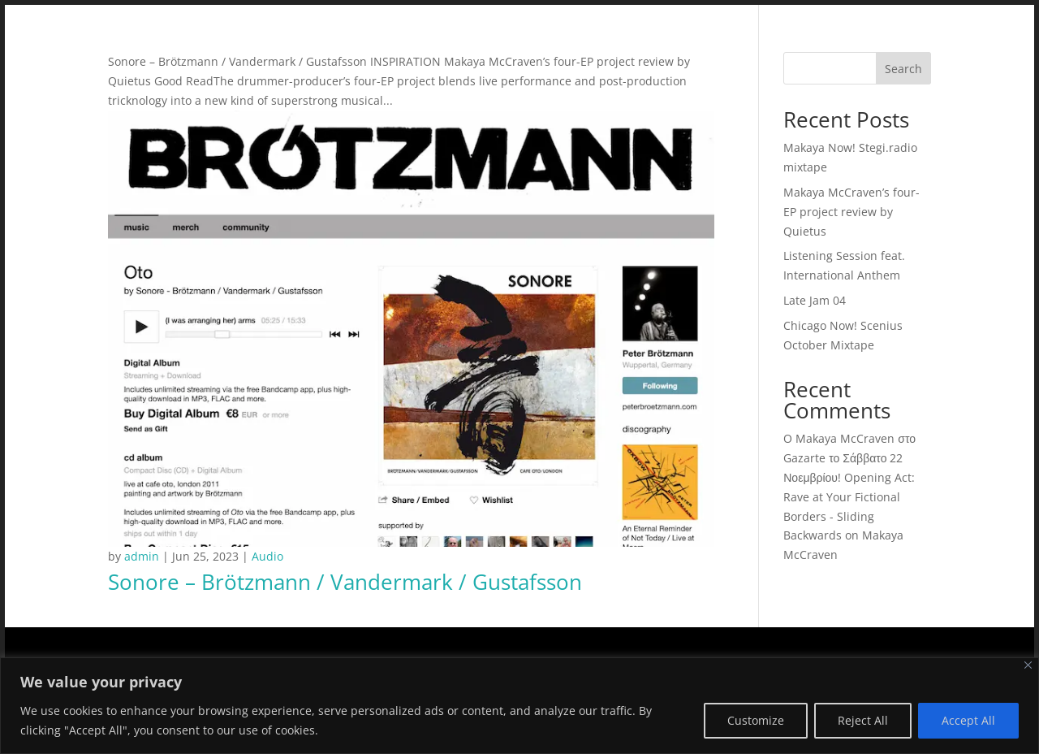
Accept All (968, 720)
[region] (519, 705)
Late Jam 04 (814, 300)
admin (141, 556)
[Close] (1028, 665)
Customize (755, 720)
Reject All (863, 720)
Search (903, 68)
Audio (267, 556)
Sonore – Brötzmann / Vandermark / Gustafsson (345, 581)
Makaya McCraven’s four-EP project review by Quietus (851, 211)
